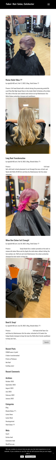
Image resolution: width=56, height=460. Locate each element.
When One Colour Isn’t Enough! (17, 240)
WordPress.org (10, 444)
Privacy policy (30, 456)
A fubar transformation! (13, 355)
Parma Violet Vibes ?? (14, 79)
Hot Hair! (8, 362)
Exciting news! (10, 366)
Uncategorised (10, 421)
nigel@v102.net (12, 83)
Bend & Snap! (11, 322)
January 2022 (10, 398)
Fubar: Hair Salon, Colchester (20, 4)
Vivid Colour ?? (34, 83)
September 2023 (11, 385)
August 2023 (9, 388)
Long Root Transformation (15, 158)
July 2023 (9, 391)
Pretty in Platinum (11, 359)
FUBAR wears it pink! (12, 352)
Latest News (9, 414)
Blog (28, 83)
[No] (53, 453)
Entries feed (9, 437)
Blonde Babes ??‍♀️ (35, 161)
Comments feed (10, 440)
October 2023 (10, 381)
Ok (22, 456)
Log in (7, 434)
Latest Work (9, 418)
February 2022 (10, 395)
